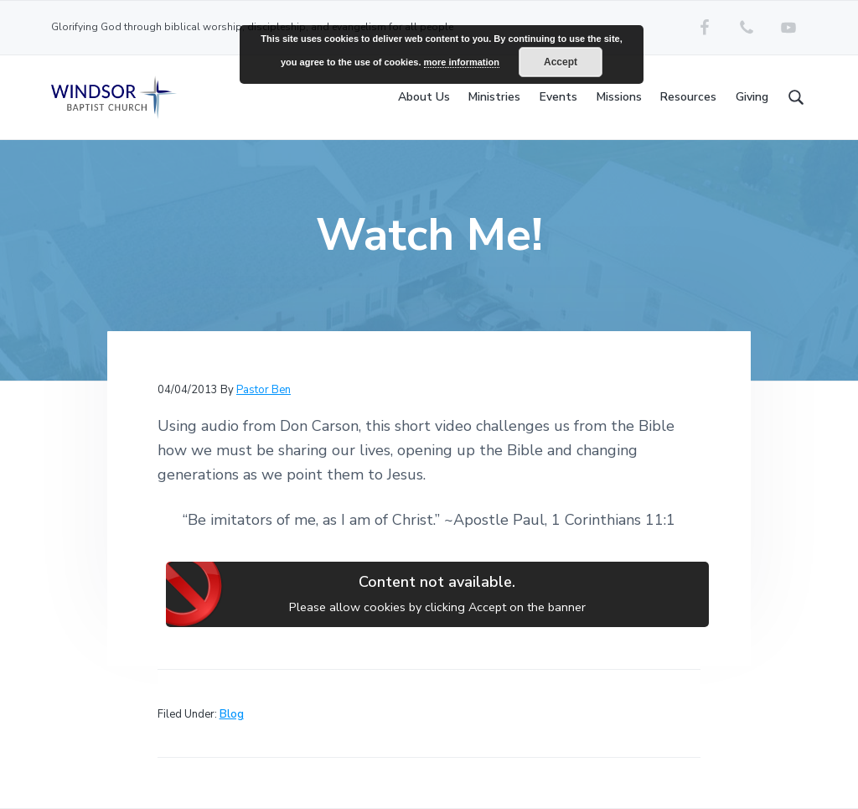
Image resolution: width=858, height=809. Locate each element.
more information (461, 62)
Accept (560, 62)
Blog (232, 714)
